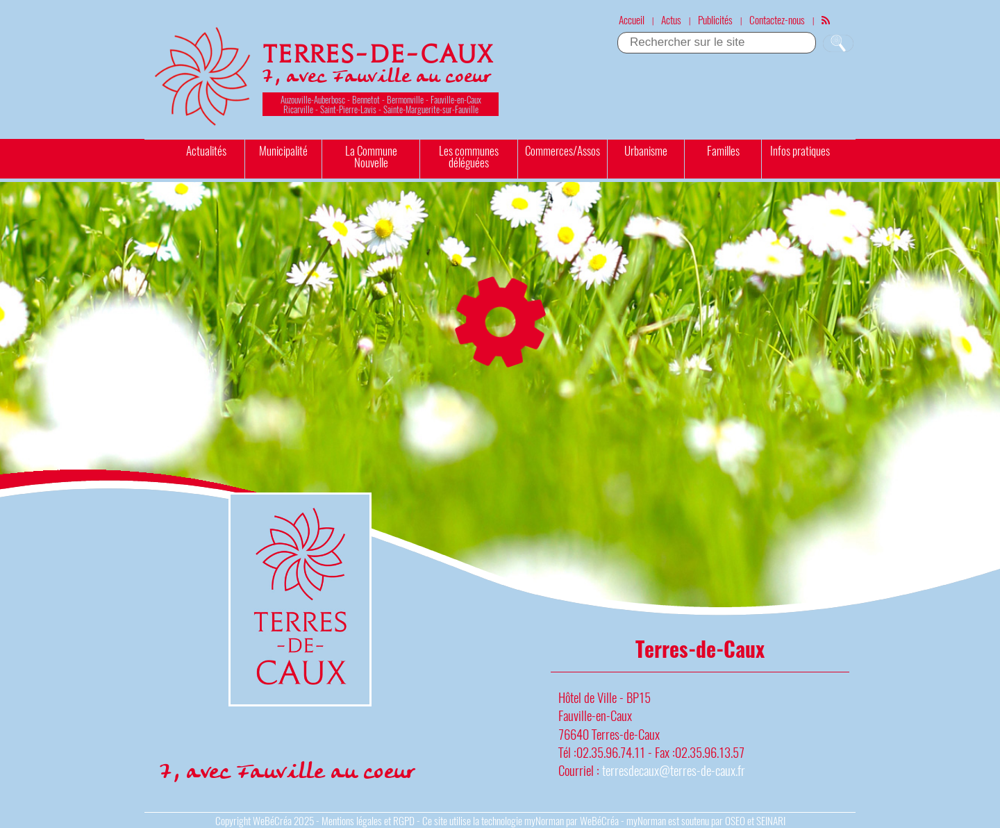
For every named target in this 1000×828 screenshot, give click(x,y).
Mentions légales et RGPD (368, 820)
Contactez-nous (777, 19)
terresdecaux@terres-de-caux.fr (673, 770)
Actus (671, 19)
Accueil (631, 19)
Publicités (715, 19)
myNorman (544, 820)
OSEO (735, 820)
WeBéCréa (272, 820)
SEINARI (770, 820)
